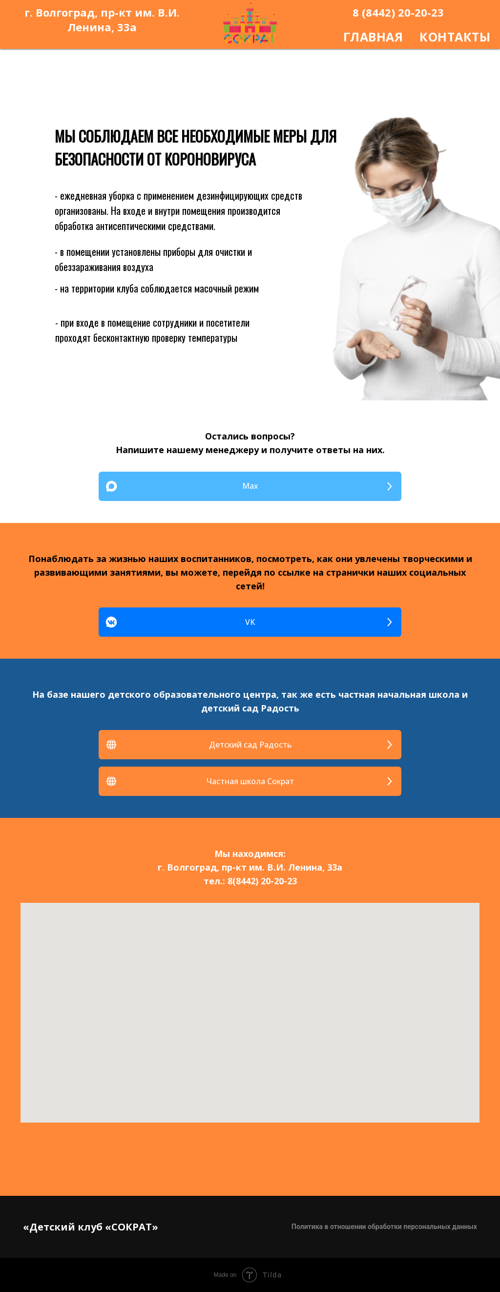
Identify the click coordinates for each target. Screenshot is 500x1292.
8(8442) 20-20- (257, 881)
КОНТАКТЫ (454, 36)
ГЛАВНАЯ (373, 36)
